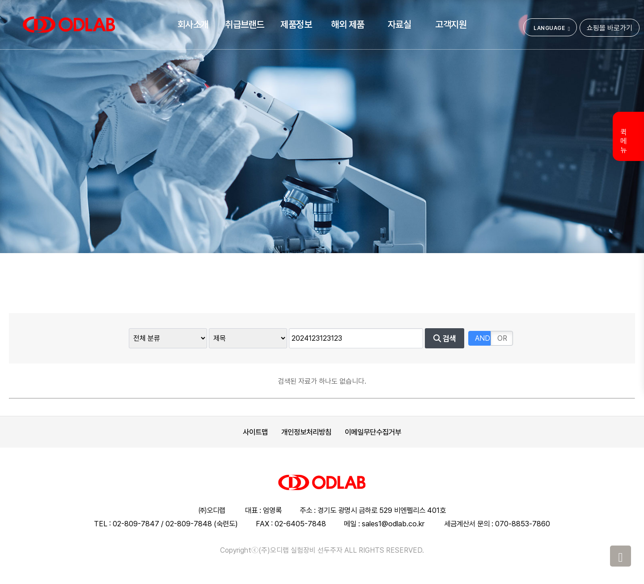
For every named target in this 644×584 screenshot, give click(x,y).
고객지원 (450, 24)
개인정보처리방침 (306, 431)
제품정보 (296, 24)
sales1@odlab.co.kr (393, 523)
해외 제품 (347, 24)
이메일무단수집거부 (373, 431)
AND (482, 338)
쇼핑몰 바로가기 (609, 28)
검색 (444, 338)
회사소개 (193, 24)
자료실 (399, 24)
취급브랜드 (244, 24)
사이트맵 (255, 431)
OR (502, 338)
